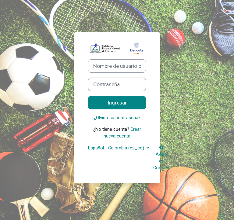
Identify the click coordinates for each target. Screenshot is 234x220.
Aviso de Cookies (161, 158)
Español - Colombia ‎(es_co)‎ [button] (116, 148)
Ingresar (117, 103)
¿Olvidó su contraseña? (117, 117)
